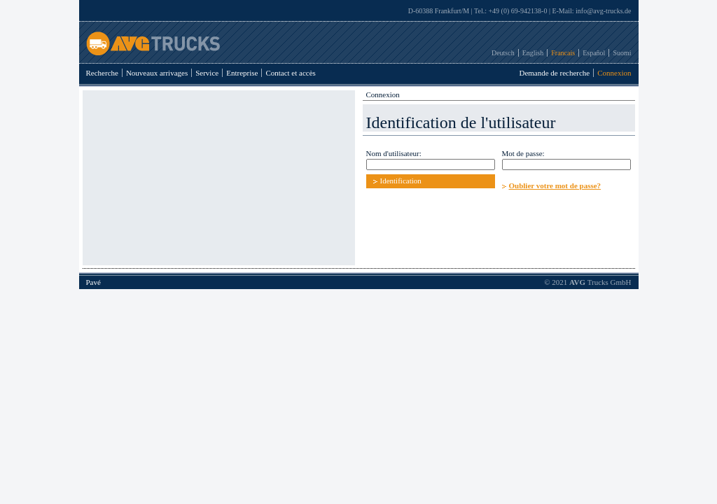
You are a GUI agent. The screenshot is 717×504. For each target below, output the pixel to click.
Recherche (102, 73)
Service (206, 73)
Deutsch (503, 53)
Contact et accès (290, 73)
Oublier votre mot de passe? (555, 185)
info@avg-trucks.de (603, 11)
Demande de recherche (554, 73)
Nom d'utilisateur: (394, 153)
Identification (401, 180)
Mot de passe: (523, 153)
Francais (563, 53)
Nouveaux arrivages (157, 73)
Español (594, 53)
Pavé (93, 282)
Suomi (622, 53)
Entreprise (242, 73)
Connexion (614, 73)
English (533, 53)
